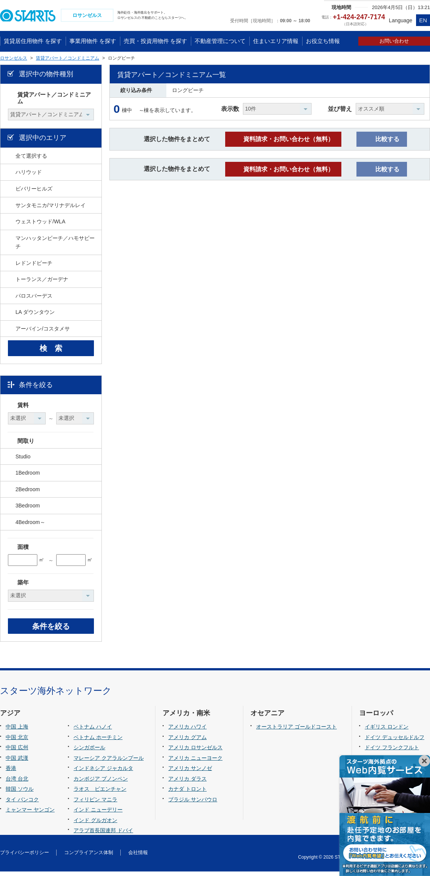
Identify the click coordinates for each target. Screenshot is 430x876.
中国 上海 (17, 731)
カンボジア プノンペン (101, 783)
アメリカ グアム (187, 741)
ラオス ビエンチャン (100, 793)
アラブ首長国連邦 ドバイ (103, 835)
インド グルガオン (95, 825)
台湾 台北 (17, 783)
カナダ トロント (187, 793)
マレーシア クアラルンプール (109, 762)
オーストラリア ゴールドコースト (296, 731)
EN (423, 20)
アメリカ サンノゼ (190, 773)
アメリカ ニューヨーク (195, 762)
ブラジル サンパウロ (192, 804)
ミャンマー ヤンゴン (30, 814)
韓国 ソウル (20, 793)
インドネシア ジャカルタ (103, 773)
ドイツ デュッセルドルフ (394, 741)
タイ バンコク (22, 804)
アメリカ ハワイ (187, 731)
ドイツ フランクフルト (392, 752)
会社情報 (138, 857)
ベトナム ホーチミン (98, 741)
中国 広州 (17, 752)
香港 (11, 773)
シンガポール (89, 752)
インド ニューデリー (98, 814)
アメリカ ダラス (187, 783)
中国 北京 (17, 741)
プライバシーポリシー (24, 857)
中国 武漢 (17, 762)
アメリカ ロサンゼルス (195, 752)
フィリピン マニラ (95, 804)
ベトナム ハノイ (93, 731)
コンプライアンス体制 (88, 857)
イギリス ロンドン (386, 731)
